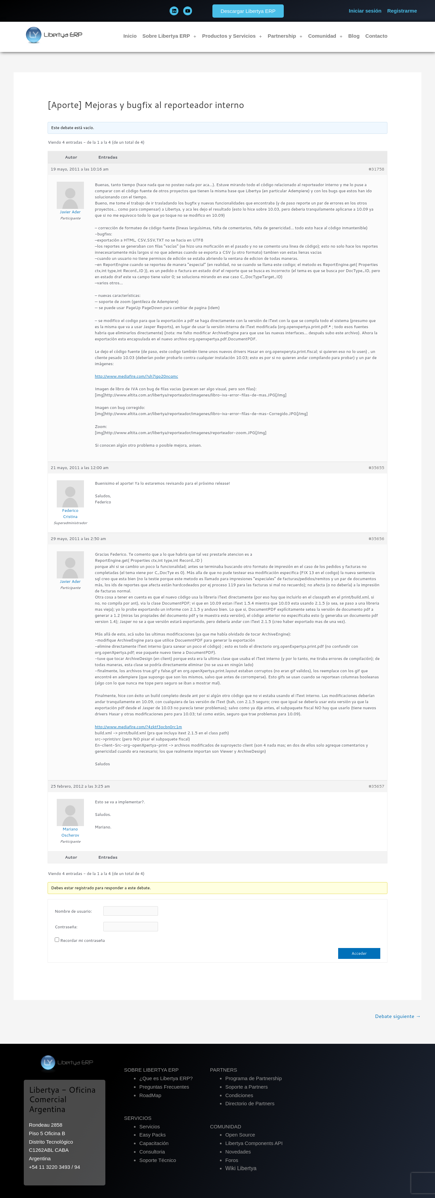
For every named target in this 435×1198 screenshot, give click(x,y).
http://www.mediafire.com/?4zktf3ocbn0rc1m (138, 727)
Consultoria (152, 1152)
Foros (231, 1160)
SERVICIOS (138, 1118)
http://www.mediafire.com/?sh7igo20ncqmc (136, 376)
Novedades (238, 1152)
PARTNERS (223, 1070)
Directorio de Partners (250, 1104)
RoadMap (150, 1095)
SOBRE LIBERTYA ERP (151, 1070)
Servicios (149, 1126)
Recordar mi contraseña (82, 940)
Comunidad (325, 36)
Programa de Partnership (253, 1078)
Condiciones (239, 1095)
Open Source (240, 1135)
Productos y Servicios (232, 36)
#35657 (376, 786)
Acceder (359, 953)
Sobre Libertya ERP (169, 36)
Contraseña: (66, 927)
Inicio (130, 36)
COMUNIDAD (226, 1126)
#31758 (376, 169)
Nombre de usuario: (73, 911)
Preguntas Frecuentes (164, 1087)
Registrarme (402, 11)
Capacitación (154, 1143)
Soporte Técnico (157, 1160)
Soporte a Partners (246, 1087)
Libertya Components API (254, 1143)
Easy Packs (152, 1135)
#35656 (376, 538)
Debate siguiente (398, 1016)
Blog (354, 36)
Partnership (285, 36)
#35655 (376, 467)
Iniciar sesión (365, 11)
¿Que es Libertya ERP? (166, 1078)
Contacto (376, 36)
